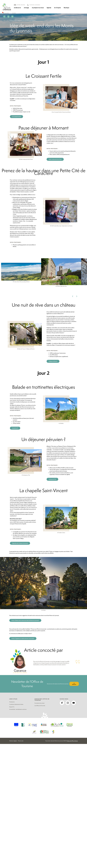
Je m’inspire (57, 7)
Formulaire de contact (39, 703)
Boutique (66, 7)
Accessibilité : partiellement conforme (17, 709)
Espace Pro (11, 706)
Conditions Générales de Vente (16, 704)
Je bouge (26, 7)
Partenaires (12, 701)
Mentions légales (13, 740)
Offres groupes (21, 4)
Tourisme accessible (34, 4)
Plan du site (20, 740)
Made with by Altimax (72, 740)
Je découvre (17, 7)
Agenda (49, 7)
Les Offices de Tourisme (40, 705)
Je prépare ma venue (38, 7)
